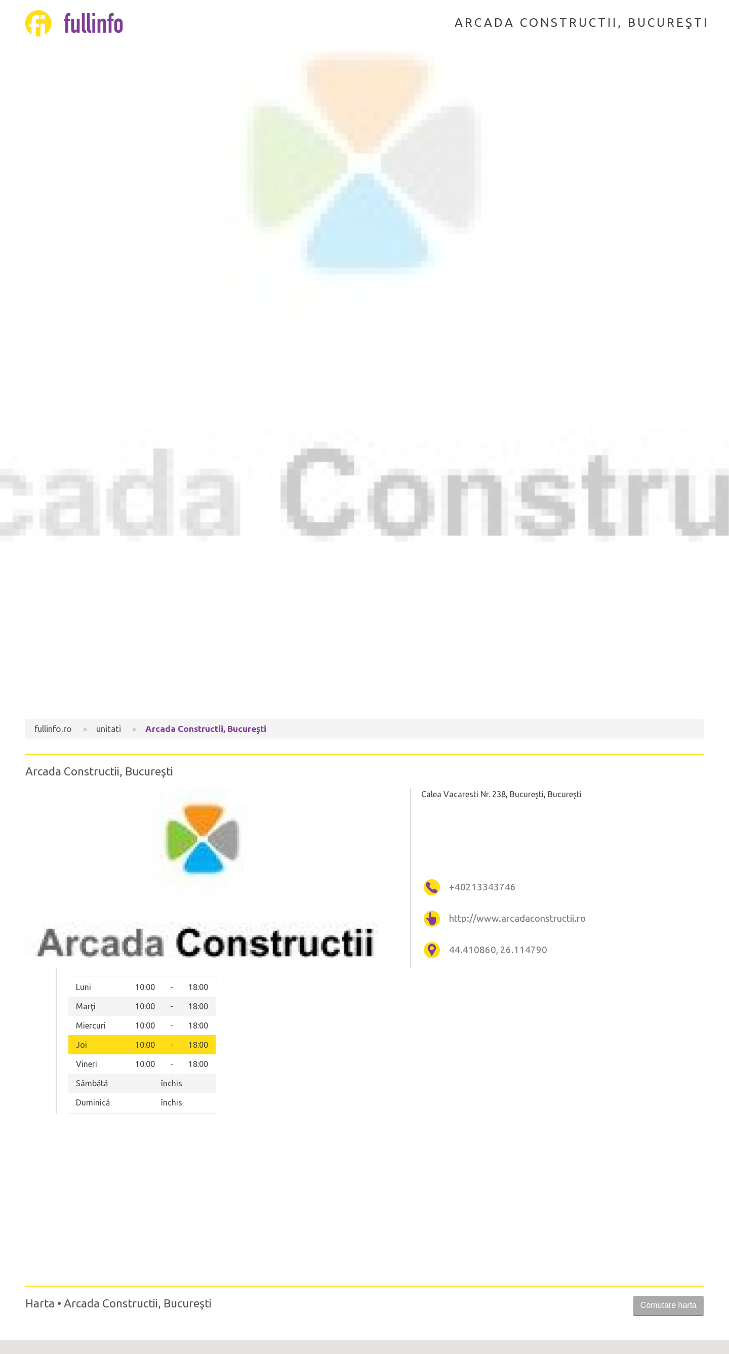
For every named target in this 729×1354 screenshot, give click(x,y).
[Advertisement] (364, 633)
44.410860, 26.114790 (498, 950)
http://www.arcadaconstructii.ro (517, 918)
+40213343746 (482, 887)
